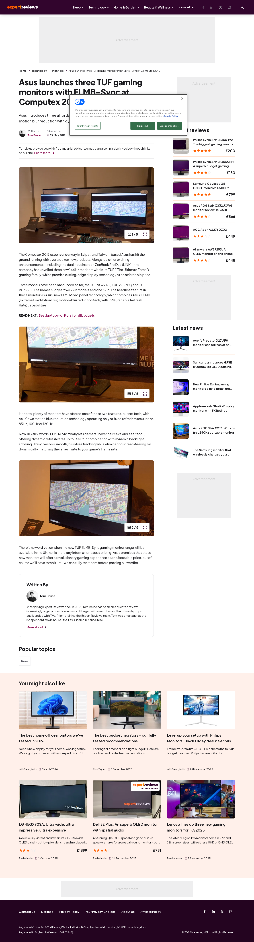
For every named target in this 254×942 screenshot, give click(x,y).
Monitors (58, 70)
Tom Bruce (34, 135)
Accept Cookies (169, 125)
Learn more (42, 153)
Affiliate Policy (150, 912)
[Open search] (242, 7)
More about (34, 627)
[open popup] (145, 234)
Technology (97, 7)
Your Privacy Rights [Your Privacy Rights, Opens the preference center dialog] (88, 125)
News (24, 661)
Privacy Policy (69, 912)
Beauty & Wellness (157, 7)
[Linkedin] (212, 7)
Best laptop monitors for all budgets (66, 315)
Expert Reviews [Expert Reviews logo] (19, 7)
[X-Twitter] (220, 7)
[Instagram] (229, 7)
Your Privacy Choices (100, 912)
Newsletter (186, 7)
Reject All (142, 125)
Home (22, 70)
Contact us (27, 912)
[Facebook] (203, 7)
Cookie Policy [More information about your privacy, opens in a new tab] (170, 116)
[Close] (182, 99)
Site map (47, 912)
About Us (128, 912)
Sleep (77, 7)
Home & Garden (125, 7)
